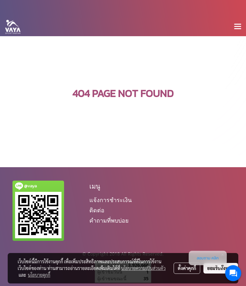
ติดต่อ (96, 210)
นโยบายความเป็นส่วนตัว (143, 268)
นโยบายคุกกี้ (39, 275)
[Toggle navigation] (238, 27)
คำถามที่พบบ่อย (109, 220)
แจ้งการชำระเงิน (110, 200)
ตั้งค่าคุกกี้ (187, 268)
